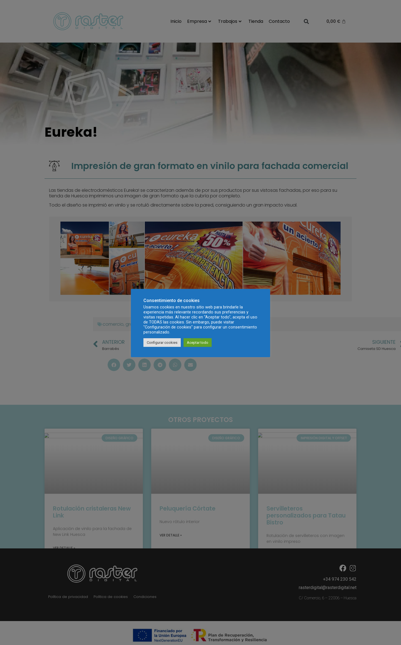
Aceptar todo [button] (197, 342)
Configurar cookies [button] (162, 342)
